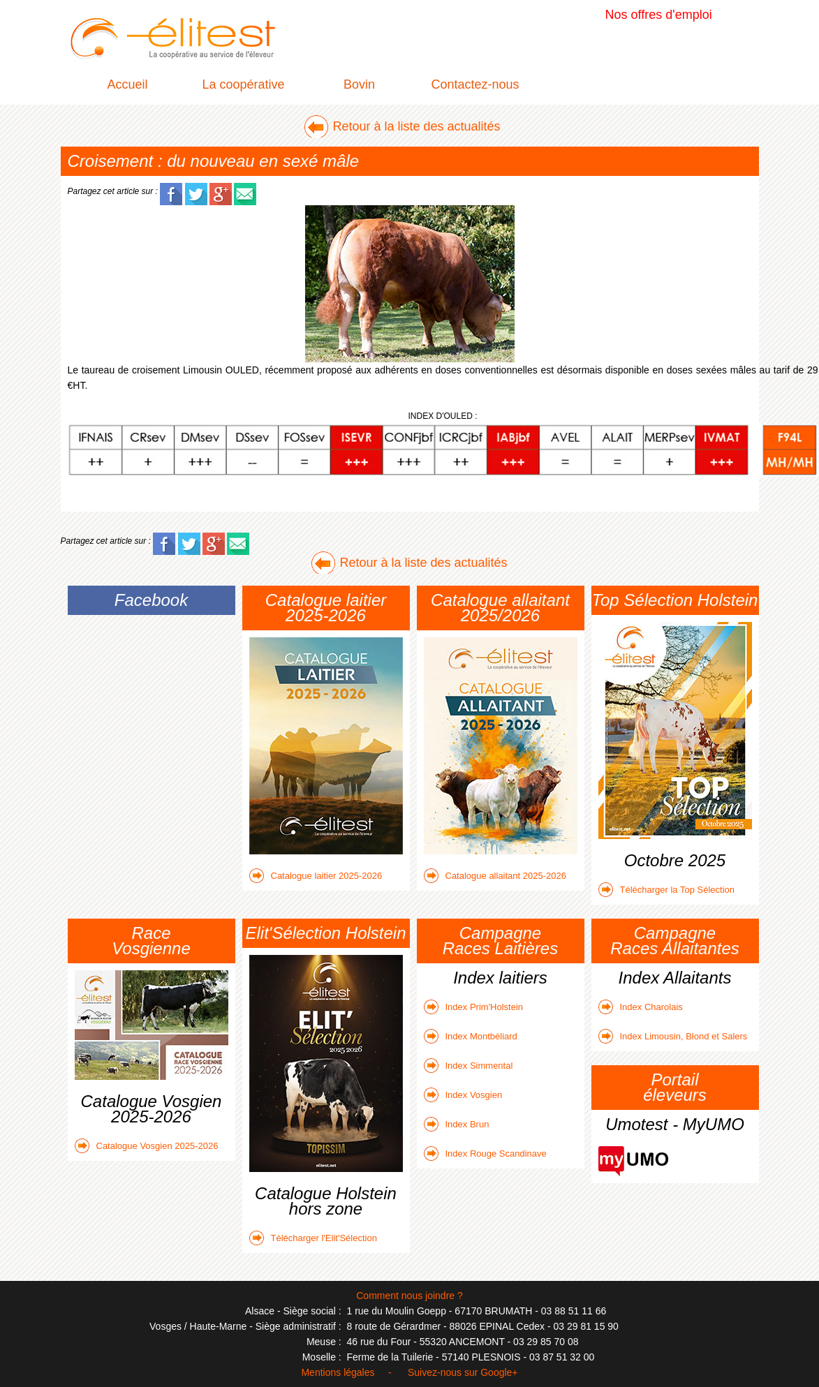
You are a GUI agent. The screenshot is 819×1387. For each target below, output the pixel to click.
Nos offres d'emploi (658, 15)
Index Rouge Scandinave (485, 1153)
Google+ (498, 1372)
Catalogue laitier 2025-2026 (316, 875)
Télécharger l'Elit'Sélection (313, 1238)
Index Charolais (640, 1007)
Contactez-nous (475, 84)
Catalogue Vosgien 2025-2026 (147, 1146)
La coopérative (243, 84)
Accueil (127, 84)
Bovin (359, 84)
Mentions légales (337, 1372)
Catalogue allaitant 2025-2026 (495, 875)
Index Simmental (468, 1065)
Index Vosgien (463, 1095)
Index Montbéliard (470, 1036)
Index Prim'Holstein (474, 1007)
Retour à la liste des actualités (416, 126)
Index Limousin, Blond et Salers (673, 1036)
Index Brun (456, 1124)
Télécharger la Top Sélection (666, 889)
